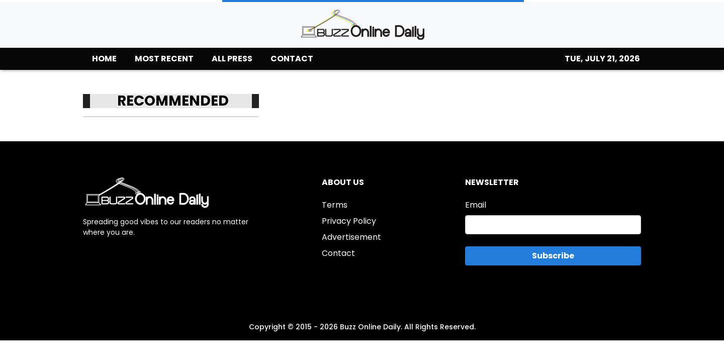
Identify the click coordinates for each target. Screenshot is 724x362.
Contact (338, 253)
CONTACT (291, 58)
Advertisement (351, 237)
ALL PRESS (232, 58)
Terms (334, 205)
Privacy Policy (349, 221)
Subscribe (553, 255)
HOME (104, 58)
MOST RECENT (164, 58)
